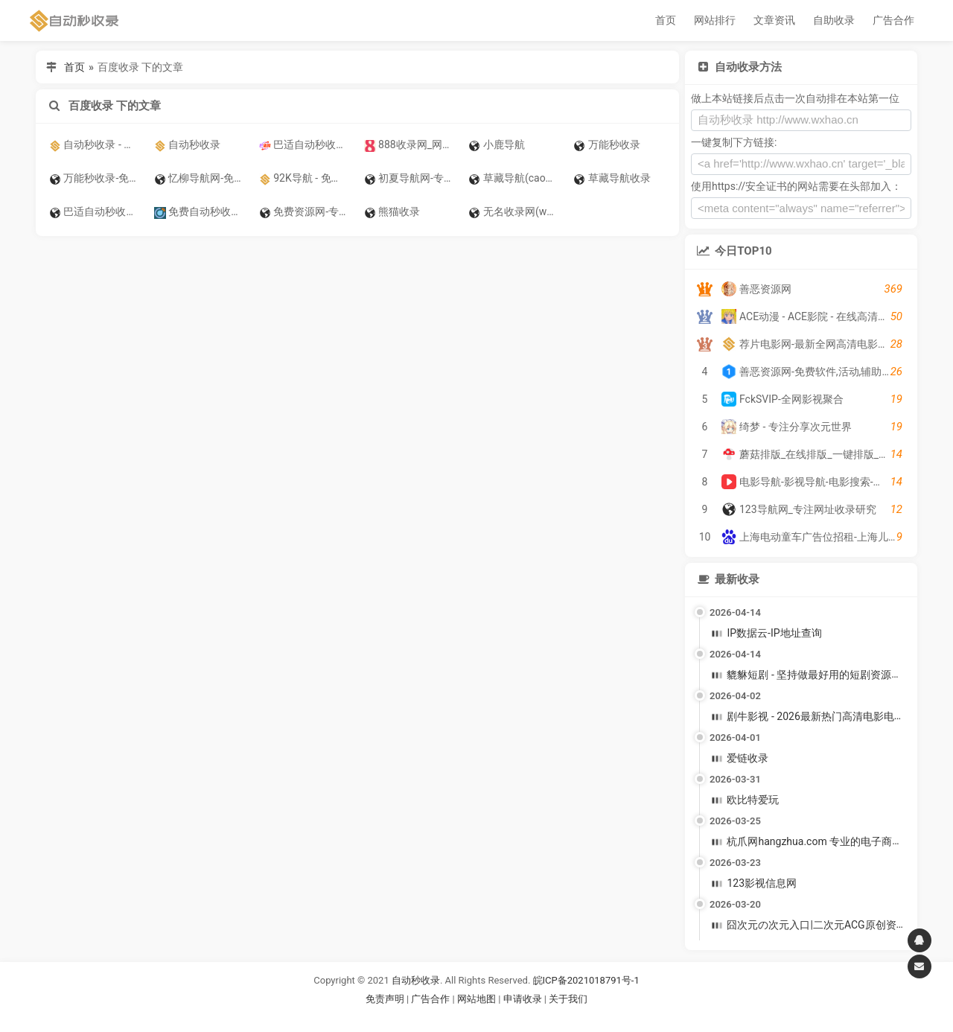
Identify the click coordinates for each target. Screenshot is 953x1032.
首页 (665, 20)
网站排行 (715, 20)
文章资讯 (774, 20)
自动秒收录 (416, 980)
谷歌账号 (446, 1016)
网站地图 (477, 998)
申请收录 (522, 998)
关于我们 (568, 998)
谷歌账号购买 (497, 1016)
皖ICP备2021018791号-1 (586, 980)
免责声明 (385, 998)
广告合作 (893, 20)
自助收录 (834, 20)
